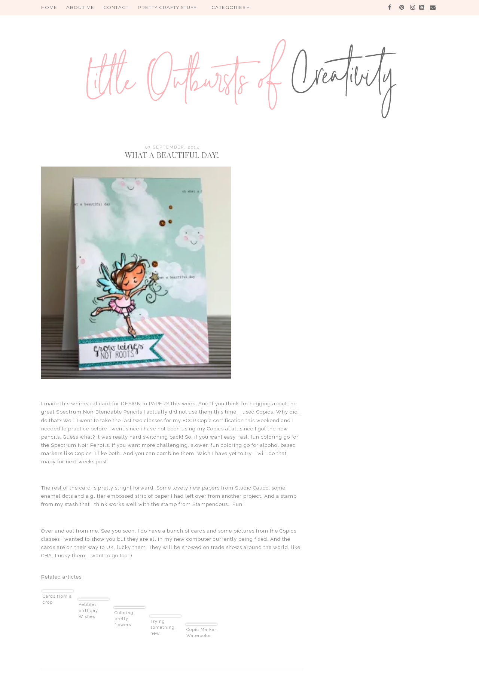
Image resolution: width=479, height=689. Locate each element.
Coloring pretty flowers (124, 618)
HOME (49, 7)
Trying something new (162, 627)
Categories (230, 7)
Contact (116, 7)
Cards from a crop (57, 599)
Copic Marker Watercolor (201, 632)
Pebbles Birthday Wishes (88, 610)
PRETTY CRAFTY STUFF (167, 7)
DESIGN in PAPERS (145, 403)
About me (80, 7)
